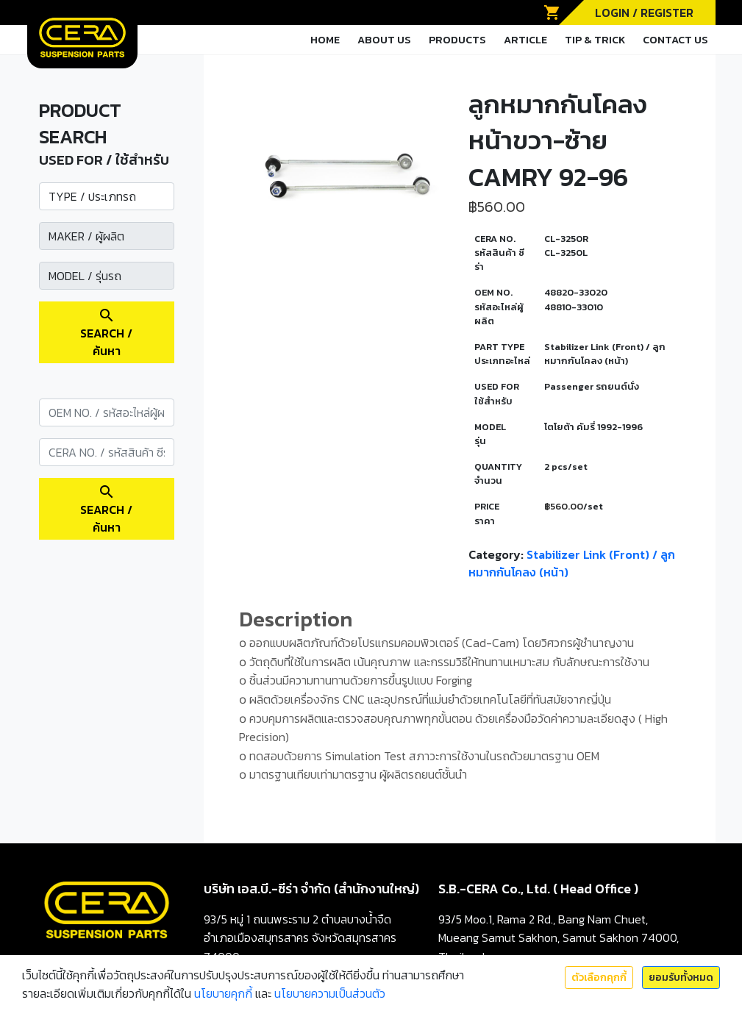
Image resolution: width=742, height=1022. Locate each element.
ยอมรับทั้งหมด (681, 977)
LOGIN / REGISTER (644, 12)
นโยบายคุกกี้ (223, 993)
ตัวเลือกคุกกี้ (599, 977)
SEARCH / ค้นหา (106, 333)
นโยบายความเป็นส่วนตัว (329, 993)
